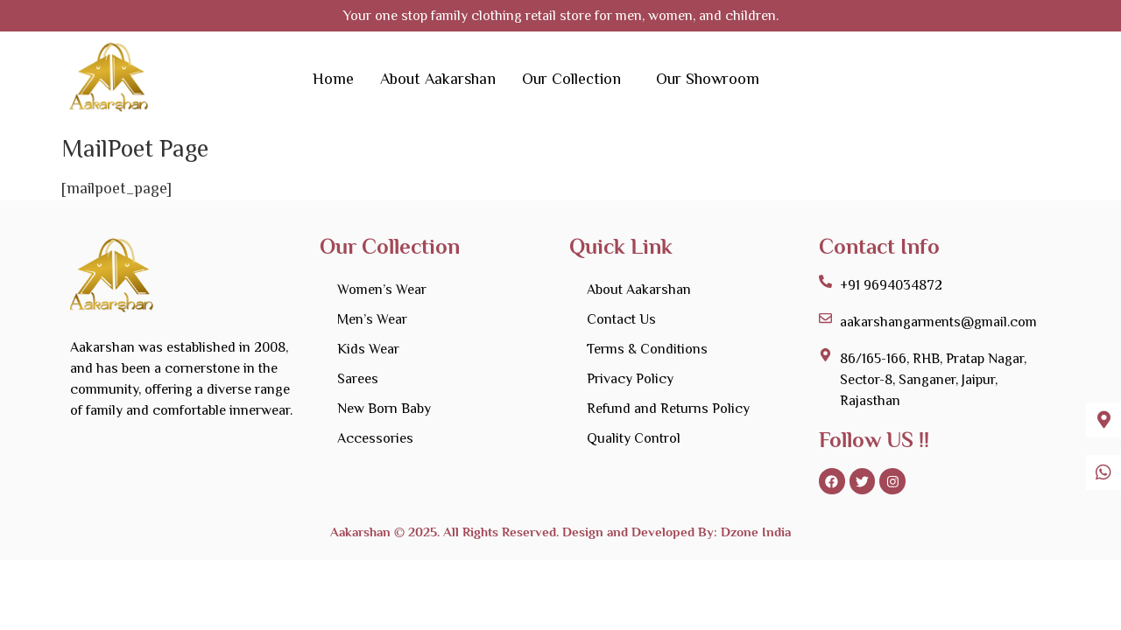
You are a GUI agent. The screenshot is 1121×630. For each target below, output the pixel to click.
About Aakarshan (438, 79)
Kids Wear (368, 349)
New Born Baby (384, 408)
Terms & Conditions (647, 349)
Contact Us (621, 319)
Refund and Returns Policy (668, 408)
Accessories (375, 438)
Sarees (357, 379)
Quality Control (633, 438)
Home (333, 79)
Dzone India (754, 533)
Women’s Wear (382, 290)
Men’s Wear (372, 319)
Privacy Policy (630, 379)
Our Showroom (707, 79)
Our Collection (571, 79)
